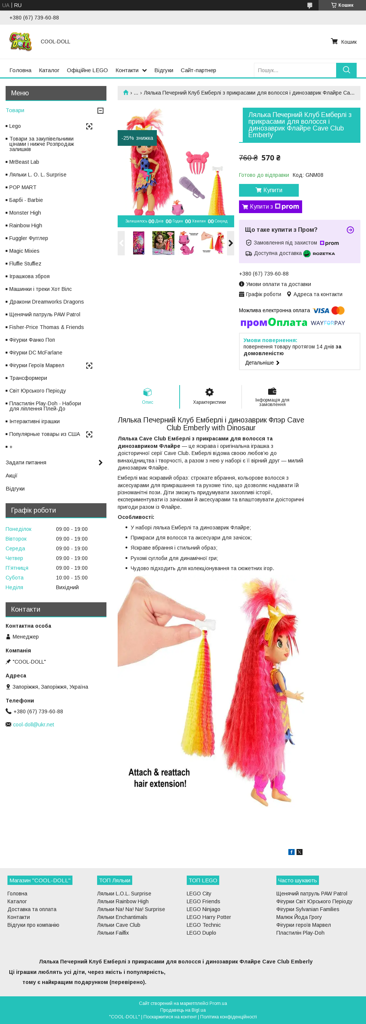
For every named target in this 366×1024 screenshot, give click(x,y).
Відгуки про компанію (33, 925)
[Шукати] (346, 70)
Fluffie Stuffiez (25, 264)
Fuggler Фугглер (28, 238)
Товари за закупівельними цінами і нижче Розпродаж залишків (41, 144)
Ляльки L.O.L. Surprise (124, 894)
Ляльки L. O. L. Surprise (37, 175)
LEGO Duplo (201, 933)
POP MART (23, 187)
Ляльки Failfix (113, 933)
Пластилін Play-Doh (300, 933)
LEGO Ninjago (203, 909)
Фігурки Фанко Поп (32, 340)
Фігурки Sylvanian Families (307, 909)
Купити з (274, 206)
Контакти (127, 70)
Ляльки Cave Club (118, 925)
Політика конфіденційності (228, 1017)
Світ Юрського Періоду (37, 391)
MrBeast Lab (24, 162)
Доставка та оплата (31, 909)
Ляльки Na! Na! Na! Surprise (131, 909)
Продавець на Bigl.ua (183, 1010)
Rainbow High (25, 225)
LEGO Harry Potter (209, 917)
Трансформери (28, 378)
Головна (20, 70)
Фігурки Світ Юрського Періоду (314, 901)
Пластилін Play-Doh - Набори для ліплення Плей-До (45, 406)
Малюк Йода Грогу (299, 917)
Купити (272, 190)
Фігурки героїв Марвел (303, 925)
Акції (12, 475)
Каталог (49, 70)
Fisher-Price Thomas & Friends (46, 327)
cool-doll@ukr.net (33, 725)
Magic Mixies (24, 251)
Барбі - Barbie (26, 200)
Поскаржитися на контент (170, 1017)
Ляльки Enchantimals (122, 917)
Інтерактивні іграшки (34, 421)
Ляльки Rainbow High (123, 901)
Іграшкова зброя (29, 276)
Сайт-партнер (198, 70)
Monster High (25, 213)
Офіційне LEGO (87, 70)
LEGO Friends (203, 901)
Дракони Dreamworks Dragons (46, 302)
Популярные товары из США (44, 434)
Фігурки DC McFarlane (35, 353)
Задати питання (26, 462)
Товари (15, 110)
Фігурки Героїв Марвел (36, 365)
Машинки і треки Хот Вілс (40, 289)
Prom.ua (218, 1003)
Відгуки (163, 70)
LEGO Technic (204, 925)
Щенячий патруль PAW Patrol (44, 314)
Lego (15, 126)
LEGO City (199, 894)
